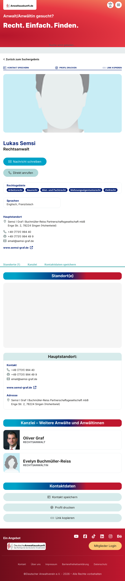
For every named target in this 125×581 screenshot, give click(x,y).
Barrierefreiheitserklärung (75, 564)
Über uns (36, 564)
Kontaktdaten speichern (60, 264)
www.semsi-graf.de (18, 247)
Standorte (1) (11, 264)
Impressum (51, 564)
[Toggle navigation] (118, 5)
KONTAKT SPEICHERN (16, 67)
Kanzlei (32, 264)
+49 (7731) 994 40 (19, 231)
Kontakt (22, 564)
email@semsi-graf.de (21, 241)
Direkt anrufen (20, 172)
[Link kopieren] (62, 518)
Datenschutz (100, 564)
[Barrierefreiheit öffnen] (110, 5)
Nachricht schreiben (24, 161)
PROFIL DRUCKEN (65, 67)
